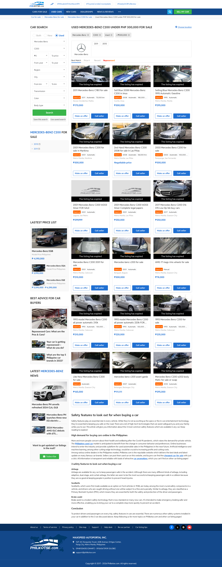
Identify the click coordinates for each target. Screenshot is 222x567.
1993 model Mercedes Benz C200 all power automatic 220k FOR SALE (131, 321)
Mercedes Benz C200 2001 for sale (88, 264)
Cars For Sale (39, 11)
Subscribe (49, 456)
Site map (82, 527)
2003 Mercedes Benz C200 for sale (170, 149)
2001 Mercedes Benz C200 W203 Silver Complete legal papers (131, 206)
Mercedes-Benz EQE (56, 280)
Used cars (56, 11)
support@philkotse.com (86, 552)
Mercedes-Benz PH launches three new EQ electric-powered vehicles (57, 417)
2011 (36, 148)
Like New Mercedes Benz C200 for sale (89, 378)
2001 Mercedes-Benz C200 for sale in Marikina (88, 149)
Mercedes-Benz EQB (42, 251)
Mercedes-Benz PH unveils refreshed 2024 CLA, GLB (45, 406)
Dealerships (86, 11)
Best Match (76, 60)
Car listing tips (141, 527)
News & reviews (105, 11)
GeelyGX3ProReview (127, 4)
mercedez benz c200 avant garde (131, 376)
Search (49, 112)
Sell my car (183, 11)
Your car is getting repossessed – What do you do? (56, 344)
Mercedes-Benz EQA (56, 265)
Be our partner (124, 527)
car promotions (140, 458)
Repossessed (109, 60)
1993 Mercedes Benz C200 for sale (170, 321)
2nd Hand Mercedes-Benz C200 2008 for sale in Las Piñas (130, 149)
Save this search (41, 119)
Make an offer (81, 116)
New (50, 35)
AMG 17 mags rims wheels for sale (172, 262)
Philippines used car (84, 443)
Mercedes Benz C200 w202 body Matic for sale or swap (172, 378)
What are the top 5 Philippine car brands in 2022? (56, 357)
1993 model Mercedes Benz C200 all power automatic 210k (90, 321)
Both (38, 35)
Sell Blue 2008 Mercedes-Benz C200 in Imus (129, 92)
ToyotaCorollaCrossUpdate (99, 4)
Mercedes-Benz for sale (54, 17)
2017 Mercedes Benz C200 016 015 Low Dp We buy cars (170, 206)
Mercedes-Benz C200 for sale (80, 17)
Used (61, 35)
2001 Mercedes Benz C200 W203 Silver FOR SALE (90, 206)
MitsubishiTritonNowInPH (69, 4)
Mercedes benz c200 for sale (128, 262)
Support (95, 527)
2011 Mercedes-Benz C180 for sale (90, 90)
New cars (71, 11)
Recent (97, 60)
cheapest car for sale (173, 455)
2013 (36, 144)
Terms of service (50, 527)
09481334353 (81, 548)
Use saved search (58, 119)
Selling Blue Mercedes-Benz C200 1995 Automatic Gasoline (172, 92)
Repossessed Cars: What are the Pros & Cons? (48, 333)
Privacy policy (68, 527)
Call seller (99, 116)
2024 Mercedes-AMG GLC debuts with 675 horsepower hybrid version (56, 430)
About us (34, 527)
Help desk (108, 527)
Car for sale (36, 17)
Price (87, 60)
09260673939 (102, 548)
